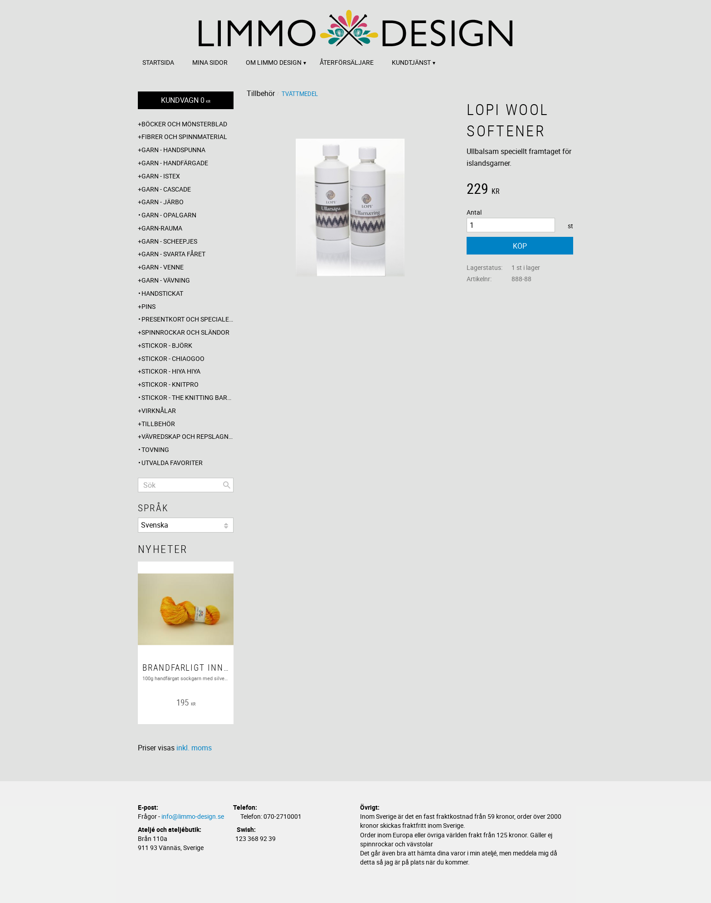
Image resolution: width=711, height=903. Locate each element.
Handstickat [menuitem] (162, 293)
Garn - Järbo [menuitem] (162, 201)
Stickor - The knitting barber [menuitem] (187, 397)
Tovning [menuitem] (155, 449)
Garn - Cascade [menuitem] (166, 189)
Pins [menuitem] (148, 306)
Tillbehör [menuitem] (158, 423)
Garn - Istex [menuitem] (160, 176)
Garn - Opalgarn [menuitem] (168, 215)
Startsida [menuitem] (158, 62)
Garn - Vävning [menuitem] (165, 280)
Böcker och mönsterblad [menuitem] (184, 124)
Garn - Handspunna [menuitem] (173, 149)
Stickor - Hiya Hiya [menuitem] (170, 371)
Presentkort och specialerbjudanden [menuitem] (187, 319)
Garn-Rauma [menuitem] (161, 228)
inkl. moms (194, 748)
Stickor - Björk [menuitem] (166, 345)
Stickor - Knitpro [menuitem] (170, 384)
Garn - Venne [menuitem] (162, 267)
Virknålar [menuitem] (158, 410)
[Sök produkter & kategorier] (186, 485)
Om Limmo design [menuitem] (274, 62)
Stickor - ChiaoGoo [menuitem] (173, 358)
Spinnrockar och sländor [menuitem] (185, 332)
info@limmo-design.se (192, 816)
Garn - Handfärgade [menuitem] (174, 163)
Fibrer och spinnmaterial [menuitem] (184, 136)
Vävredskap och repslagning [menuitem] (187, 436)
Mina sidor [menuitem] (210, 62)
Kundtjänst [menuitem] (411, 62)
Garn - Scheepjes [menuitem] (169, 241)
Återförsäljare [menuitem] (347, 62)
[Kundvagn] (186, 100)
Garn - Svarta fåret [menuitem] (173, 254)
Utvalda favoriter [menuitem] (172, 462)
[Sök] (227, 485)
